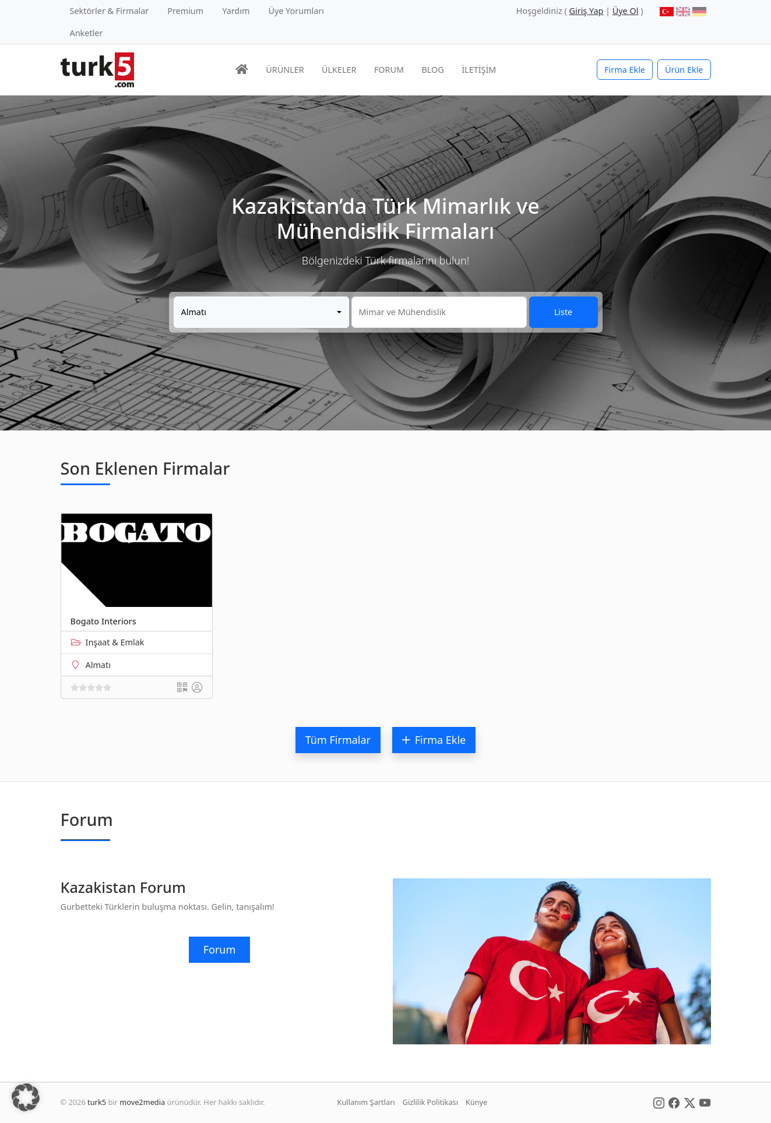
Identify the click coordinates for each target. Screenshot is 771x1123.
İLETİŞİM (479, 69)
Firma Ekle (624, 69)
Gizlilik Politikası (430, 1102)
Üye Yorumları (296, 10)
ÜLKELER (339, 69)
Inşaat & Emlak (115, 642)
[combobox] (261, 312)
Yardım (235, 10)
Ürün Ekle (684, 69)
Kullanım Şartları (366, 1102)
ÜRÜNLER (285, 69)
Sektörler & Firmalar (109, 10)
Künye (476, 1102)
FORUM (389, 69)
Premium (185, 10)
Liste (563, 311)
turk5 (96, 1102)
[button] (25, 1097)
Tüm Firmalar (338, 740)
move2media (142, 1102)
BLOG (433, 69)
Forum (219, 949)
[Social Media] (658, 1102)
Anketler (86, 32)
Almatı (98, 664)
